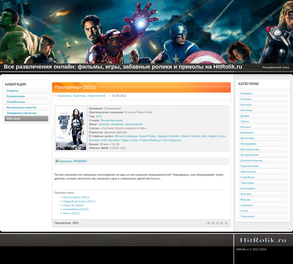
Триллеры (79, 95)
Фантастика (248, 171)
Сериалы (246, 205)
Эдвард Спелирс (168, 136)
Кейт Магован (110, 140)
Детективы (247, 138)
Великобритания (112, 120)
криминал (117, 124)
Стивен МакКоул (150, 140)
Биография (247, 188)
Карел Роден (147, 136)
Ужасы (244, 121)
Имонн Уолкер (190, 136)
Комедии (246, 93)
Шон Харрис (209, 136)
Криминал (64, 95)
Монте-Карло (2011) (76, 197)
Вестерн (245, 104)
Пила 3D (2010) (73, 205)
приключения (134, 124)
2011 (99, 116)
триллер (103, 124)
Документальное (251, 160)
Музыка (245, 199)
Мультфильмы (250, 149)
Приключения (97, 95)
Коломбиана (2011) (76, 209)
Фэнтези (245, 193)
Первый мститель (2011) (79, 201)
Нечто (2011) (71, 213)
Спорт (244, 210)
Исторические (249, 154)
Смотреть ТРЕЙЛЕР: (73, 161)
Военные (246, 110)
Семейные (247, 177)
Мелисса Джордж (126, 136)
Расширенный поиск (276, 67)
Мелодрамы (248, 143)
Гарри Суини (129, 140)
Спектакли (247, 216)
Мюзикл (245, 126)
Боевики (245, 99)
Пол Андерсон (172, 140)
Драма (244, 115)
